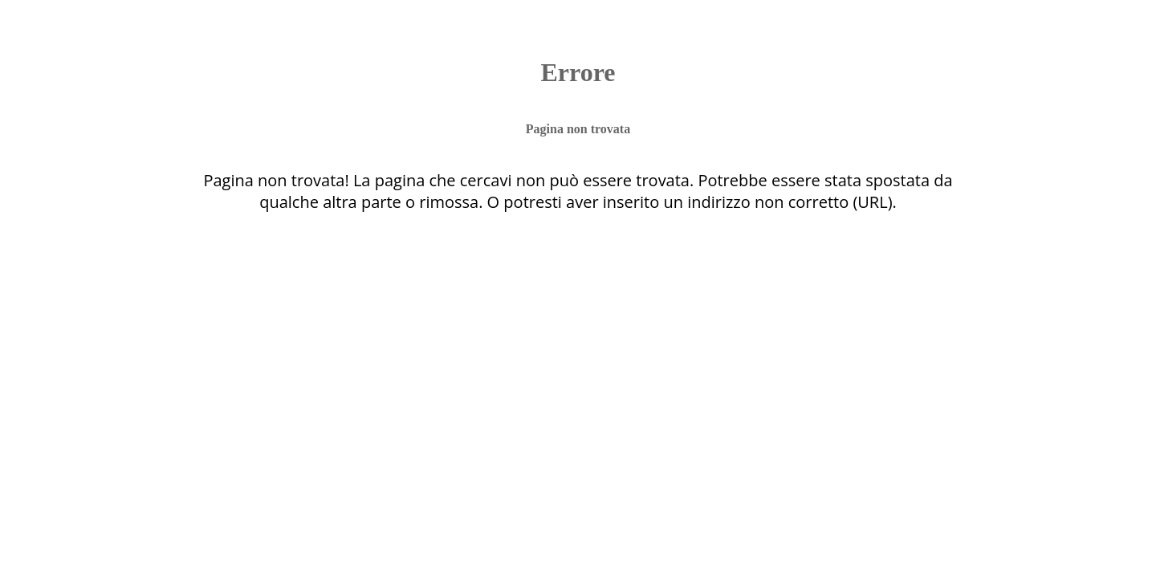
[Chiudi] (38, 32)
